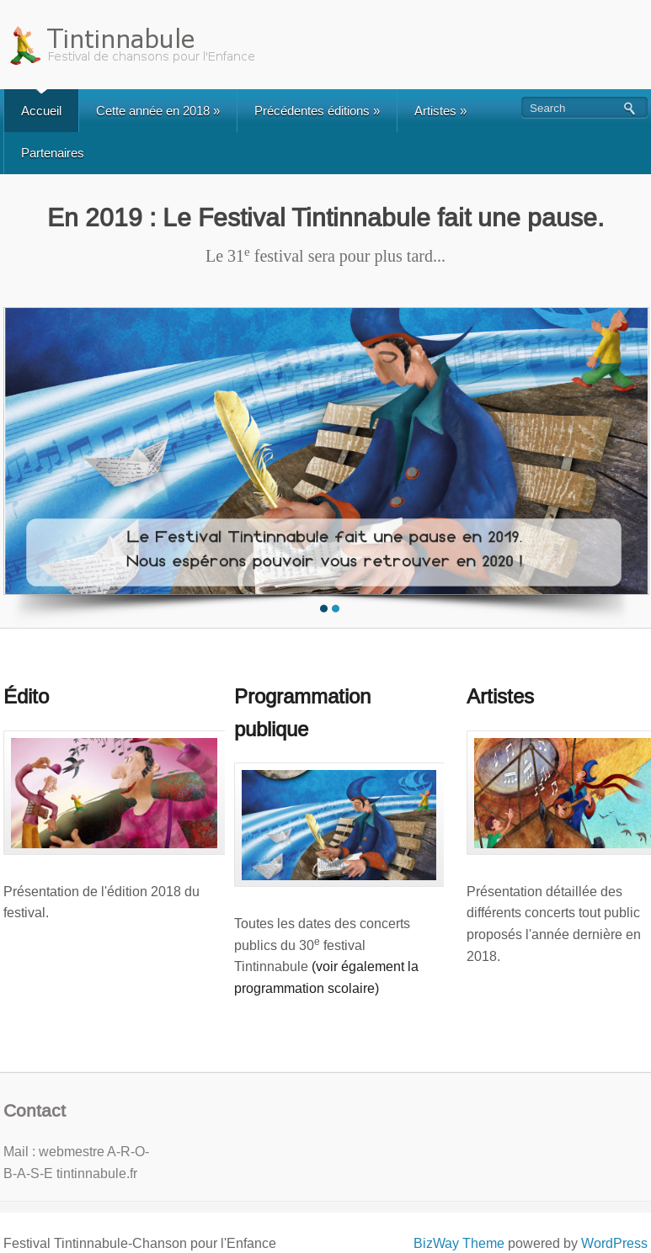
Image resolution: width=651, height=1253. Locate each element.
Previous (17, 463)
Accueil (41, 111)
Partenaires (52, 153)
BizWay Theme (459, 1243)
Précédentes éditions (317, 111)
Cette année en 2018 (158, 111)
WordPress (614, 1243)
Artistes (440, 111)
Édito (26, 696)
